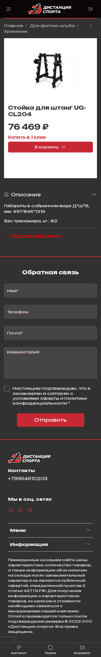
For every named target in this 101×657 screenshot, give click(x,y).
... (84, 26)
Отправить (50, 420)
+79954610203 (27, 478)
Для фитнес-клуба (52, 25)
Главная (13, 25)
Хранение (15, 31)
